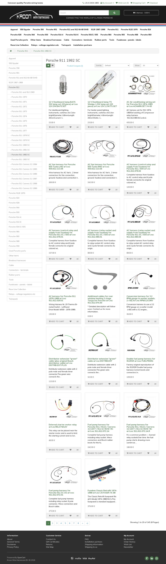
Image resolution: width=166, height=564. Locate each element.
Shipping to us (91, 547)
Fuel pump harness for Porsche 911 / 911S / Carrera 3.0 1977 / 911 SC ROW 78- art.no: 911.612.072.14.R (140, 427)
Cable (66, 40)
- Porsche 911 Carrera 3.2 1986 (23, 174)
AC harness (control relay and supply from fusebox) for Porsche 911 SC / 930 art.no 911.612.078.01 (63, 233)
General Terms (13, 542)
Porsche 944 (29, 35)
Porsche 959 (146, 35)
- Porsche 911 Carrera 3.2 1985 (23, 169)
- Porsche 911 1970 (18, 97)
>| (87, 523)
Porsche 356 (38, 29)
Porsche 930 (42, 35)
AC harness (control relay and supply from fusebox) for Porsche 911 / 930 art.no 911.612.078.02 (141, 167)
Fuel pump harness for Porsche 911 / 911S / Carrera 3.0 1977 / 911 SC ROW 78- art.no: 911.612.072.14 (101, 427)
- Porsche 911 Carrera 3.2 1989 (23, 188)
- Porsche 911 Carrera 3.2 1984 (23, 164)
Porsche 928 (16, 35)
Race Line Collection (20, 45)
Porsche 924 (145, 29)
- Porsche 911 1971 (18, 102)
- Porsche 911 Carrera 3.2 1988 (23, 183)
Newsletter (128, 547)
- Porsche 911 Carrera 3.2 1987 (23, 179)
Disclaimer (11, 544)
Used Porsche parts (19, 40)
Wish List (128, 544)
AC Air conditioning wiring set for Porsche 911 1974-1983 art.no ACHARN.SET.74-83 (141, 104)
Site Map (50, 547)
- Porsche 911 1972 (18, 106)
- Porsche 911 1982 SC (19, 154)
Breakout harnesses (52, 40)
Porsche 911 (113, 29)
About (9, 539)
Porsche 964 (106, 35)
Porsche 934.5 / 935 (89, 35)
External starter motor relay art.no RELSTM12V (63, 425)
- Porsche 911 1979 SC (19, 140)
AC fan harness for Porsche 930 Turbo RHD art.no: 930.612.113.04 (101, 166)
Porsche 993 (119, 35)
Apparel (14, 29)
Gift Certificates (52, 542)
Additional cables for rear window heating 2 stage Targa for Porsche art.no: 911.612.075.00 (100, 299)
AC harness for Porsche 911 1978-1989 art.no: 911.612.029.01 (62, 298)
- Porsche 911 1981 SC (19, 150)
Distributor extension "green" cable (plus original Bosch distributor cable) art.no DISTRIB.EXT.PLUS (63, 362)
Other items (35, 40)
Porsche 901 (51, 29)
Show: (137, 65)
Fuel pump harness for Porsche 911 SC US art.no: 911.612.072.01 (61, 492)
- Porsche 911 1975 (18, 121)
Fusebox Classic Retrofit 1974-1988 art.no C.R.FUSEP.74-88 (102, 491)
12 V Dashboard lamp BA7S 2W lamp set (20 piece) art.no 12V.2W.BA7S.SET (63, 104)
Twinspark (66, 45)
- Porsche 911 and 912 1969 (21, 92)
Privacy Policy (13, 547)
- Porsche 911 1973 (18, 111)
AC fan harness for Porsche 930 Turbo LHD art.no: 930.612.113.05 (62, 166)
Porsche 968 (132, 35)
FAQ (87, 539)
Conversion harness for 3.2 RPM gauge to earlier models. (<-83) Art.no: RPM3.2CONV (141, 298)
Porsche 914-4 (57, 35)
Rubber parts (101, 40)
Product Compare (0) (75, 66)
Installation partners (82, 45)
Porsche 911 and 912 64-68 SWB (74, 29)
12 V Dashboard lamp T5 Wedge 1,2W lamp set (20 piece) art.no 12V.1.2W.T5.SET (102, 104)
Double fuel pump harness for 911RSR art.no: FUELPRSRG (141, 360)
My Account (129, 539)
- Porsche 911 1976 (18, 126)
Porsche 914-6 (72, 35)
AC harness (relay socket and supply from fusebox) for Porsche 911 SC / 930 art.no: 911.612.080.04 (141, 233)
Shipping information (94, 544)
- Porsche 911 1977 (18, 130)
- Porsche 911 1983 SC (19, 159)
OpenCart (21, 557)
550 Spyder (25, 29)
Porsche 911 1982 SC (43, 51)
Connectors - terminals (82, 40)
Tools (111, 40)
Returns (49, 544)
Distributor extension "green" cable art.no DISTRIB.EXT (102, 360)
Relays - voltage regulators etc (45, 45)
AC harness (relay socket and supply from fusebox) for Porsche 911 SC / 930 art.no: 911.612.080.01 (102, 233)
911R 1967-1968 (98, 29)
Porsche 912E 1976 (129, 29)
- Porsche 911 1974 (18, 116)
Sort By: (99, 65)
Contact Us (51, 539)
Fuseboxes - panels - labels (129, 40)
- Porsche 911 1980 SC (19, 145)
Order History (129, 542)
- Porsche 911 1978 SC (19, 135)
